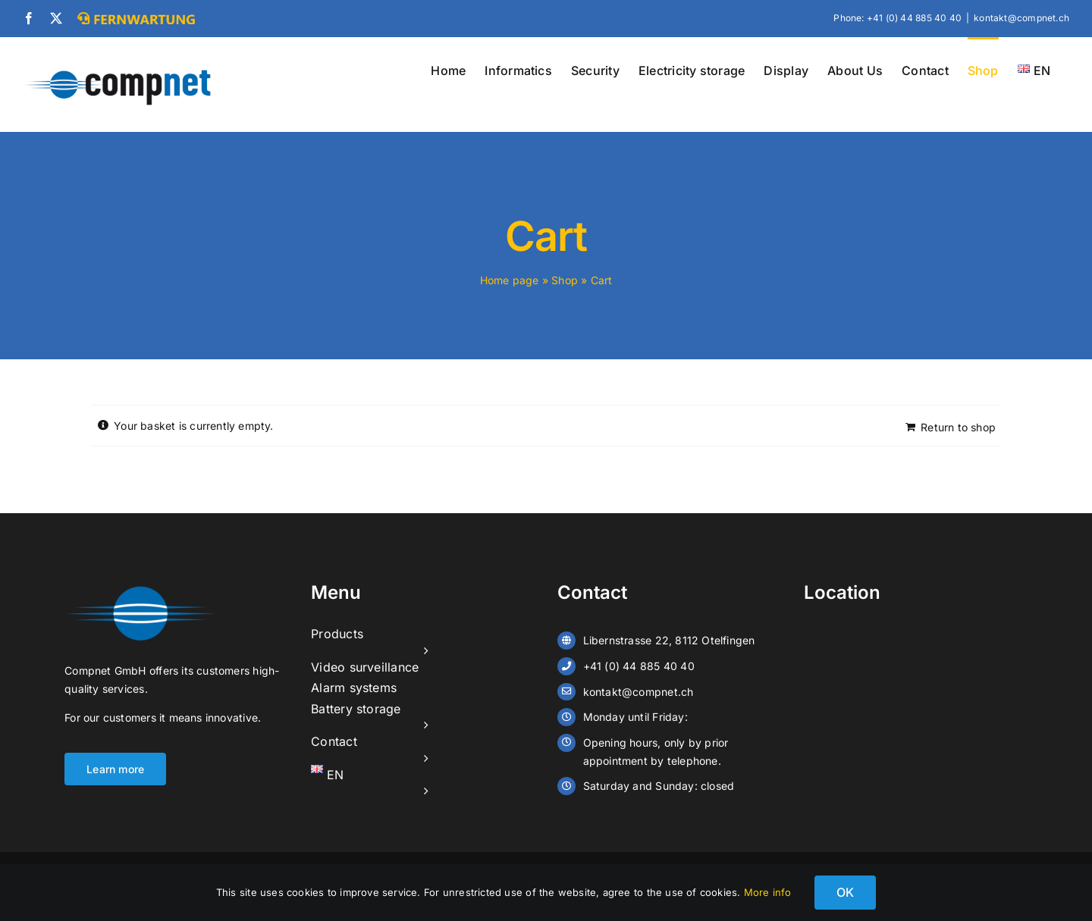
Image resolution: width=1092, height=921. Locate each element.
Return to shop (958, 427)
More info (768, 892)
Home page (509, 280)
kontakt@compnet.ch (1021, 17)
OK (845, 892)
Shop (564, 280)
